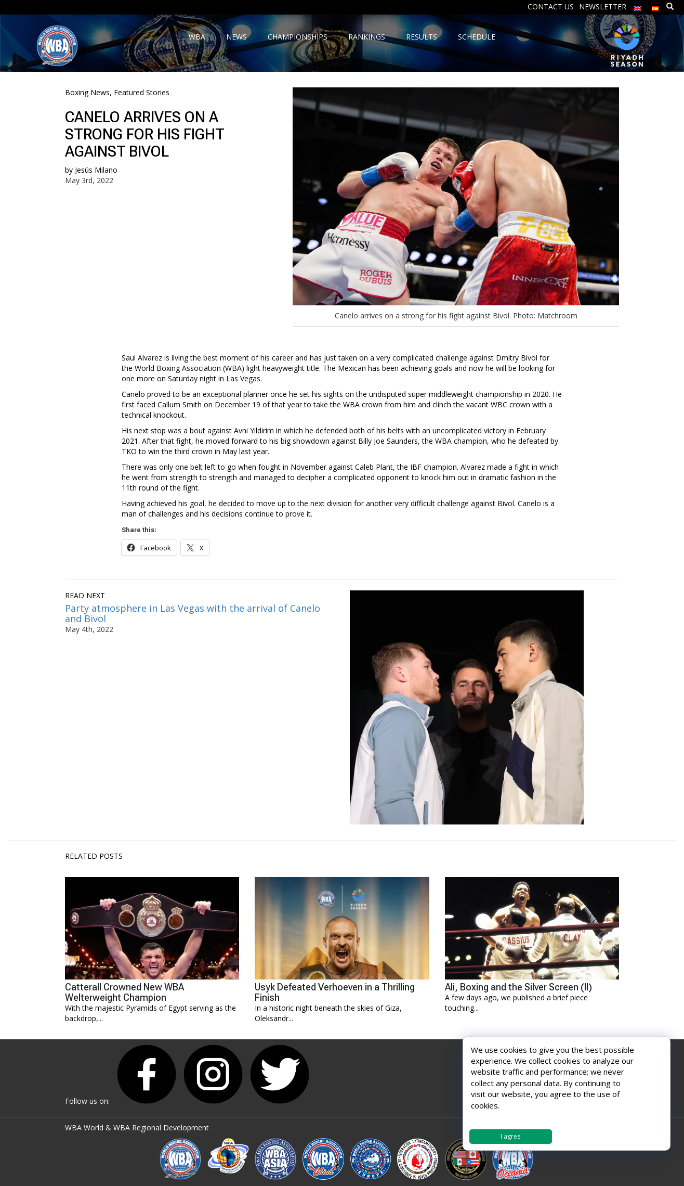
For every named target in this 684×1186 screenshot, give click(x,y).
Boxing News (87, 92)
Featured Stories (141, 92)
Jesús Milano (96, 170)
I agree (511, 1136)
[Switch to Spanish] (655, 6)
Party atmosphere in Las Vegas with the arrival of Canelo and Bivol (192, 613)
